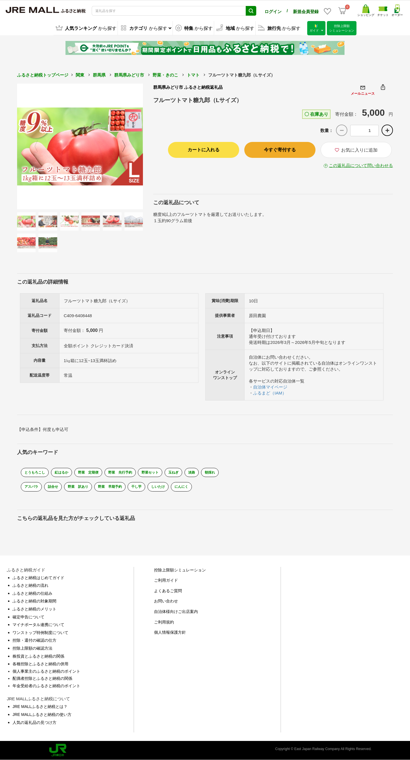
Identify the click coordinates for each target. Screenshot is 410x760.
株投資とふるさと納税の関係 (38, 656)
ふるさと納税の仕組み (32, 593)
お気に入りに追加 (356, 150)
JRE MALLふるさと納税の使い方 (42, 714)
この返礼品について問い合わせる (361, 165)
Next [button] (127, 146)
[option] (80, 146)
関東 (80, 75)
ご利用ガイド (166, 580)
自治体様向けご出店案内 (176, 611)
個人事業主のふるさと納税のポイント (46, 671)
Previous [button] (33, 146)
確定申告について (28, 616)
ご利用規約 (164, 621)
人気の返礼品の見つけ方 (34, 722)
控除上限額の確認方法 (32, 648)
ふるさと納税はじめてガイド (38, 577)
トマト (193, 75)
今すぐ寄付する (280, 149)
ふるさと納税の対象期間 (34, 601)
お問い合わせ (166, 601)
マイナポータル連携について (38, 624)
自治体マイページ (270, 387)
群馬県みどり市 (129, 75)
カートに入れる (204, 149)
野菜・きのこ (165, 75)
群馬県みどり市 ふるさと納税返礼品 (188, 87)
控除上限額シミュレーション (180, 570)
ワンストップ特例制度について (40, 632)
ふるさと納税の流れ (30, 585)
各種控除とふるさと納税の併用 (40, 664)
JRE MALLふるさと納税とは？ (40, 706)
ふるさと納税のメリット (34, 609)
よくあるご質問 (168, 590)
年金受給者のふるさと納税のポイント (46, 685)
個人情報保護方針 (170, 632)
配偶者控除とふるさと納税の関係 (42, 678)
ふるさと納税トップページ (42, 75)
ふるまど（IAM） (269, 393)
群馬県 (99, 75)
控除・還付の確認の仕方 (34, 640)
